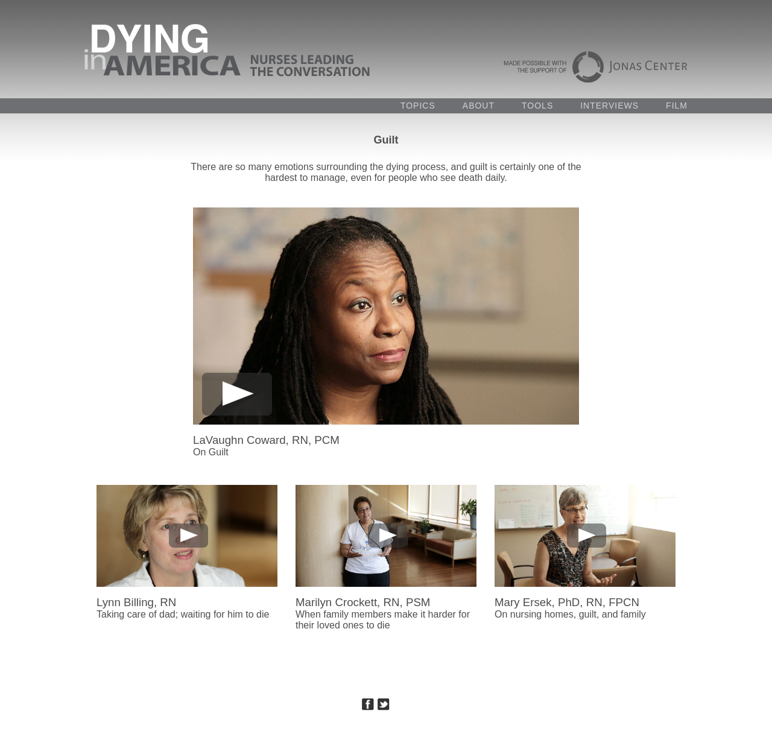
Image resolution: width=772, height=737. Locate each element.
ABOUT (479, 105)
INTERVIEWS (609, 105)
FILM (677, 105)
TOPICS (417, 105)
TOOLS (537, 105)
